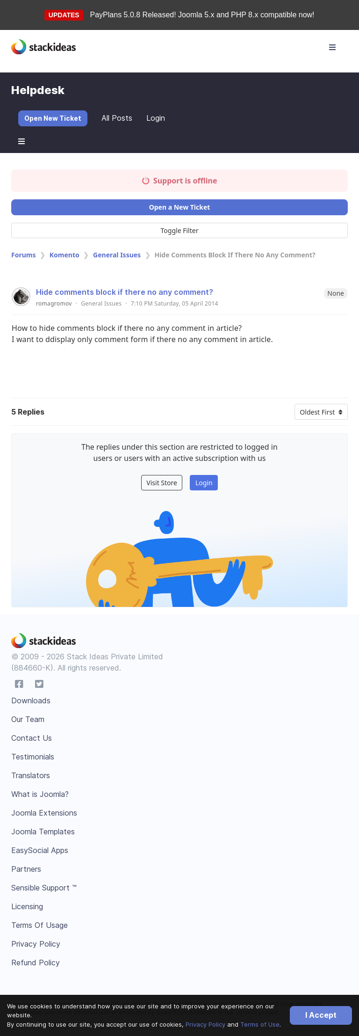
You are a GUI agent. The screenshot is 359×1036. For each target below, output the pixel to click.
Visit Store (161, 482)
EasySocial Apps (39, 850)
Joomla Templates (43, 831)
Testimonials (32, 756)
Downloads (30, 700)
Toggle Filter (180, 230)
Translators (30, 775)
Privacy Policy (205, 1024)
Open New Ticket (52, 118)
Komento (64, 254)
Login (155, 118)
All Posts (116, 118)
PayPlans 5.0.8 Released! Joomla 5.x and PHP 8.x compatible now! (202, 15)
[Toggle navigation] (332, 47)
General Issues (117, 254)
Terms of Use (260, 1024)
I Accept (321, 1015)
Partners (26, 869)
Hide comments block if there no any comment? (124, 292)
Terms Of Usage (39, 925)
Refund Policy (35, 962)
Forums (23, 254)
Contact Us (31, 738)
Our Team (27, 719)
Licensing (27, 906)
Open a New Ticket (179, 207)
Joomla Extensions (44, 812)
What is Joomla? (40, 794)
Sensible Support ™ (44, 887)
